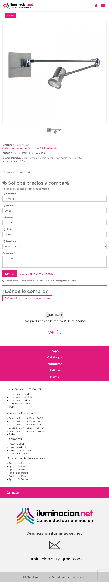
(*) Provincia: (9, 241)
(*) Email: (7, 205)
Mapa (54, 351)
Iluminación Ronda (19, 394)
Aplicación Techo (18, 479)
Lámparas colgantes (20, 450)
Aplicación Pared (18, 472)
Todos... (13, 406)
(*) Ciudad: (8, 229)
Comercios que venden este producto (27, 298)
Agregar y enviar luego (37, 273)
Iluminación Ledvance (21, 400)
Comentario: (9, 253)
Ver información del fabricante (30, 148)
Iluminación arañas (19, 453)
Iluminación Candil (19, 403)
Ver (54, 332)
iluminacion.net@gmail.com (54, 559)
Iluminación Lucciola (20, 397)
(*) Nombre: (9, 193)
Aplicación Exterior (19, 463)
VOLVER (11, 15)
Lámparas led (16, 444)
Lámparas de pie (18, 447)
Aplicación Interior (19, 466)
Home (54, 377)
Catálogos (54, 357)
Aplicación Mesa (18, 469)
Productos (54, 364)
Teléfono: (7, 217)
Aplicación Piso (17, 476)
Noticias (55, 370)
